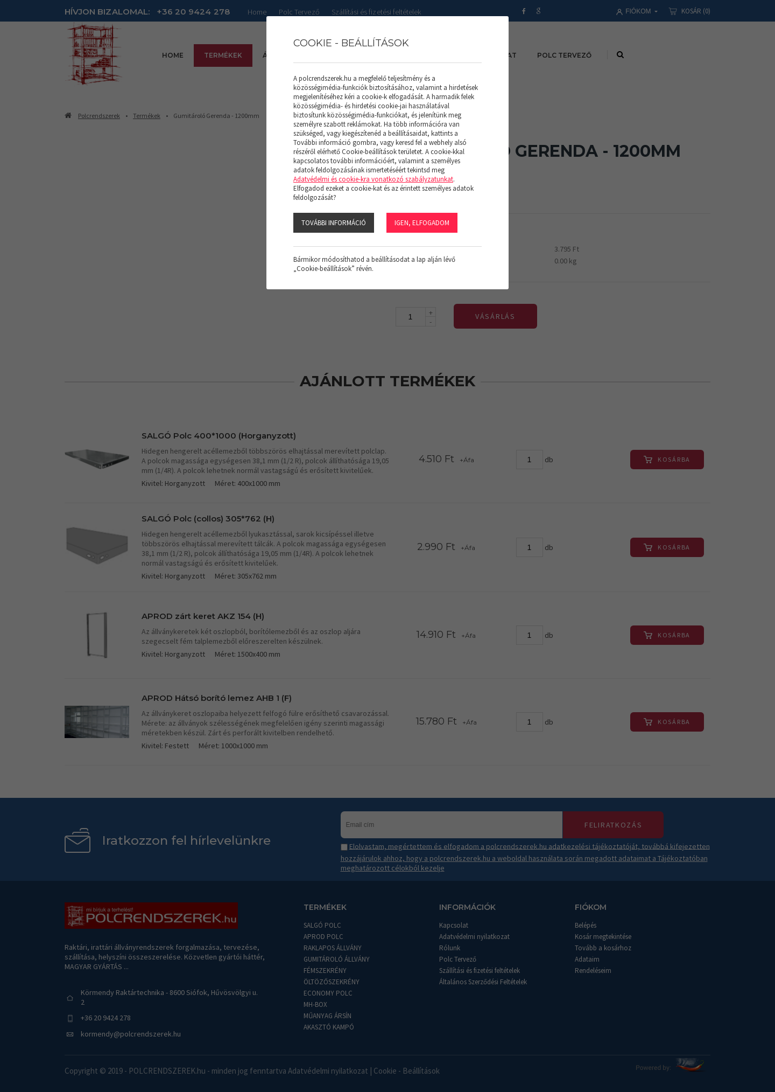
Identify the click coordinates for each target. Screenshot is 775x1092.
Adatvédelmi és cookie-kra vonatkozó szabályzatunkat (373, 179)
